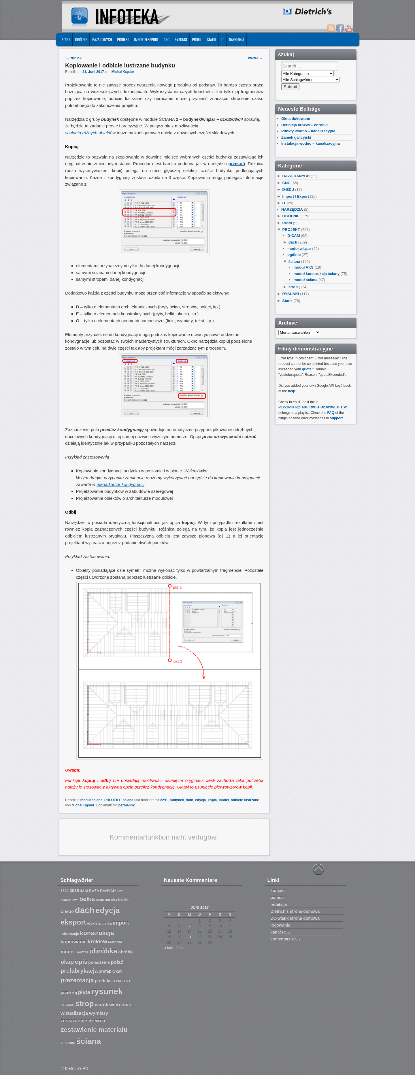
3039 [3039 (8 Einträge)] (74, 890)
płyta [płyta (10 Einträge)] (84, 992)
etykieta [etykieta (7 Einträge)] (94, 923)
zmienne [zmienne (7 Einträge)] (68, 1043)
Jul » (179, 948)
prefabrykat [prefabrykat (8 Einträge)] (110, 971)
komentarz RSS (285, 939)
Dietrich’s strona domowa (295, 911)
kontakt (278, 890)
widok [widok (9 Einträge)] (101, 1004)
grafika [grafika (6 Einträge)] (107, 923)
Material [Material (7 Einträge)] (115, 942)
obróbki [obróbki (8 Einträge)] (126, 952)
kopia (212, 800)
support (336, 418)
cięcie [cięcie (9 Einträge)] (67, 911)
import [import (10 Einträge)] (121, 923)
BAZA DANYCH (102, 39)
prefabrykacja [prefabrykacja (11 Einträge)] (79, 971)
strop (293, 287)
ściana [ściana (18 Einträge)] (88, 1041)
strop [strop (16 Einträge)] (84, 1003)
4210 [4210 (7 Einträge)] (84, 891)
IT (222, 39)
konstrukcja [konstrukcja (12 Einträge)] (97, 932)
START (65, 39)
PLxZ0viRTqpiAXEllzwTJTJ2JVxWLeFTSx (312, 407)
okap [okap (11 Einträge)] (67, 962)
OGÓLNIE (81, 39)
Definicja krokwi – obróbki (304, 125)
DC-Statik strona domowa (295, 918)
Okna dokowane (295, 118)
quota (307, 369)
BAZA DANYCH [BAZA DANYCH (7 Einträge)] (102, 891)
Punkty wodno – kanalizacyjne (308, 131)
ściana (127, 800)
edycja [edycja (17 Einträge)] (108, 910)
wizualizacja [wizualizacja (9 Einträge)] (74, 1013)
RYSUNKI (181, 39)
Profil (197, 39)
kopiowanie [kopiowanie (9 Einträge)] (73, 941)
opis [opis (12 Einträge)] (81, 961)
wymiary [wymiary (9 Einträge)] (98, 1013)
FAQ (330, 413)
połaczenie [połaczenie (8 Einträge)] (99, 962)
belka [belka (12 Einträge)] (87, 898)
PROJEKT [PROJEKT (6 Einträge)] (123, 981)
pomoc (277, 897)
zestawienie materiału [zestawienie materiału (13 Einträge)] (94, 1029)
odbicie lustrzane (245, 800)
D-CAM (293, 235)
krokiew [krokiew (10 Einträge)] (97, 941)
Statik (211, 39)
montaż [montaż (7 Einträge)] (82, 952)
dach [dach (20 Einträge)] (85, 910)
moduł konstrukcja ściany (316, 273)
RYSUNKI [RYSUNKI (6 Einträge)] (67, 1005)
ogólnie (294, 254)
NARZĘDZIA (236, 39)
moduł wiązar (299, 248)
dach (292, 242)
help (291, 391)
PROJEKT (123, 39)
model (224, 800)
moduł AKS (303, 267)
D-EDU (288, 189)
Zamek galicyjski (296, 137)
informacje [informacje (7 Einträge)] (70, 934)
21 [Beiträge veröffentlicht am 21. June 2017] (189, 937)
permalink (126, 805)
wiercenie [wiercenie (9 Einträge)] (120, 1004)
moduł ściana (91, 800)
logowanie (280, 925)
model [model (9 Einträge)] (68, 952)
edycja (200, 800)
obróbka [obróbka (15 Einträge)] (103, 951)
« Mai (168, 948)
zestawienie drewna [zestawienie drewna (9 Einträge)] (83, 1020)
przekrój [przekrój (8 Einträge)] (69, 992)
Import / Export (295, 196)
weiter (255, 58)
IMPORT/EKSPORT (146, 39)
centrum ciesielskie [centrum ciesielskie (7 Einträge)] (112, 900)
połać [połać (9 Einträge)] (117, 962)
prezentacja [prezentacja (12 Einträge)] (77, 980)
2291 (164, 800)
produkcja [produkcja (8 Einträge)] (105, 980)
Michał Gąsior (123, 72)
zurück (74, 58)
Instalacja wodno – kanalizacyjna (310, 143)
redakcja (279, 904)
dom (189, 800)
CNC (166, 39)
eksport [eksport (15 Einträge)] (73, 922)
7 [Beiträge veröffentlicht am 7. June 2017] (189, 926)
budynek (177, 800)
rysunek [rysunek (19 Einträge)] (106, 991)
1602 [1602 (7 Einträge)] (65, 891)
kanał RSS (280, 932)
